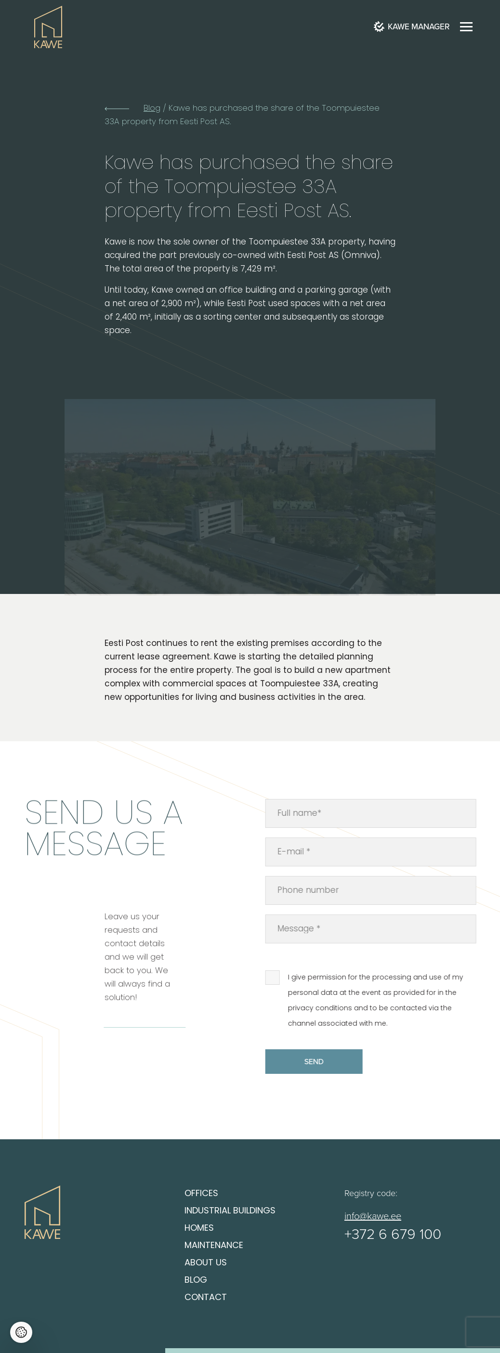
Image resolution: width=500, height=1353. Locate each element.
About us (205, 1263)
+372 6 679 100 (392, 1233)
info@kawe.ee (372, 1215)
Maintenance (213, 1245)
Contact (205, 1297)
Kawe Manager (412, 26)
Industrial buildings (230, 1211)
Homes (199, 1228)
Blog (152, 108)
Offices (201, 1193)
